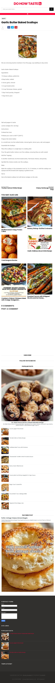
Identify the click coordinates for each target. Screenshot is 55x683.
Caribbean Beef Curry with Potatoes (18, 447)
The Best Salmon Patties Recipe (11, 187)
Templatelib (42, 675)
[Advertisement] (27, 108)
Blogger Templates (27, 675)
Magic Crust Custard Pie (15, 484)
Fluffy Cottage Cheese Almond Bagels (14, 518)
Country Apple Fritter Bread (16, 428)
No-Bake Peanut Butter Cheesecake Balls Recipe (27, 422)
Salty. (4, 18)
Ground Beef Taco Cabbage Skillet (18, 493)
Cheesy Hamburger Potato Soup (43, 188)
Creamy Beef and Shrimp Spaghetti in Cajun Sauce (22, 475)
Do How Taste (27, 3)
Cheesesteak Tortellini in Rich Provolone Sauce (21, 456)
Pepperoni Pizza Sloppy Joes (16, 503)
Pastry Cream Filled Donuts (16, 466)
